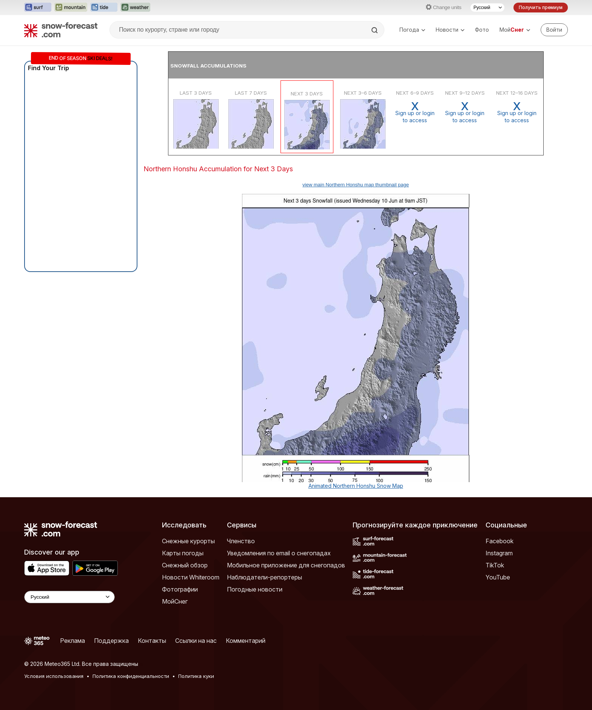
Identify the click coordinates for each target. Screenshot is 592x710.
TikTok (495, 565)
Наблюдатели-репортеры (264, 577)
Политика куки (196, 676)
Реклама (72, 640)
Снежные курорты (188, 541)
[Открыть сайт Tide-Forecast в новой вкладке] (103, 7)
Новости (450, 29)
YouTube (498, 577)
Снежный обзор (185, 565)
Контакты (152, 640)
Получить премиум (541, 7)
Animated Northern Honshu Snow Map (355, 486)
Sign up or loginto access (415, 112)
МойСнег (175, 601)
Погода (412, 29)
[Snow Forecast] (60, 29)
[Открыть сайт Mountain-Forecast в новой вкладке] (70, 7)
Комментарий (245, 640)
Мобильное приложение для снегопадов (286, 565)
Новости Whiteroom (190, 577)
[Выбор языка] (487, 7)
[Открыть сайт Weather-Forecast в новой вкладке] (135, 7)
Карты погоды (183, 553)
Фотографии (180, 589)
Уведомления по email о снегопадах (279, 553)
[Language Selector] (69, 597)
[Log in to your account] (554, 29)
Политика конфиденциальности (130, 676)
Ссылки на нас (196, 640)
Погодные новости (254, 589)
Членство (241, 541)
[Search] (375, 30)
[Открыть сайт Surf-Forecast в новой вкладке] (37, 7)
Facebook (499, 541)
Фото (482, 29)
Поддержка (111, 640)
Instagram (499, 553)
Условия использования (53, 676)
